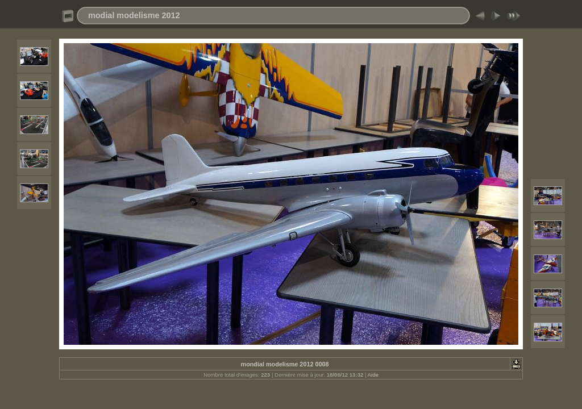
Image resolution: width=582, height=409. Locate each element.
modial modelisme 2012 (134, 15)
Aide (373, 375)
